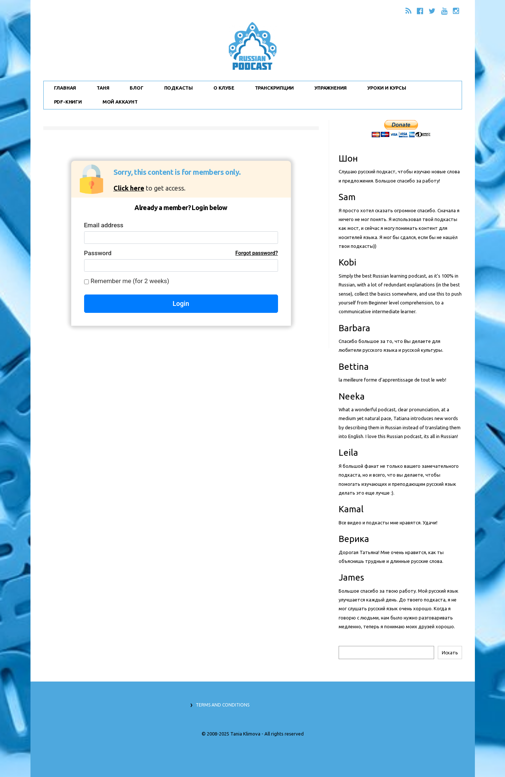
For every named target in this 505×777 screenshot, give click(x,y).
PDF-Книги (68, 101)
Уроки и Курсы (386, 87)
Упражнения (330, 87)
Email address (103, 225)
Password (181, 253)
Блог (136, 87)
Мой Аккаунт (120, 101)
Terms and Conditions (222, 704)
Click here (128, 188)
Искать (450, 652)
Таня (103, 87)
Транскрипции (274, 87)
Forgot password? (256, 253)
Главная (65, 87)
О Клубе (223, 87)
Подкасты (178, 87)
